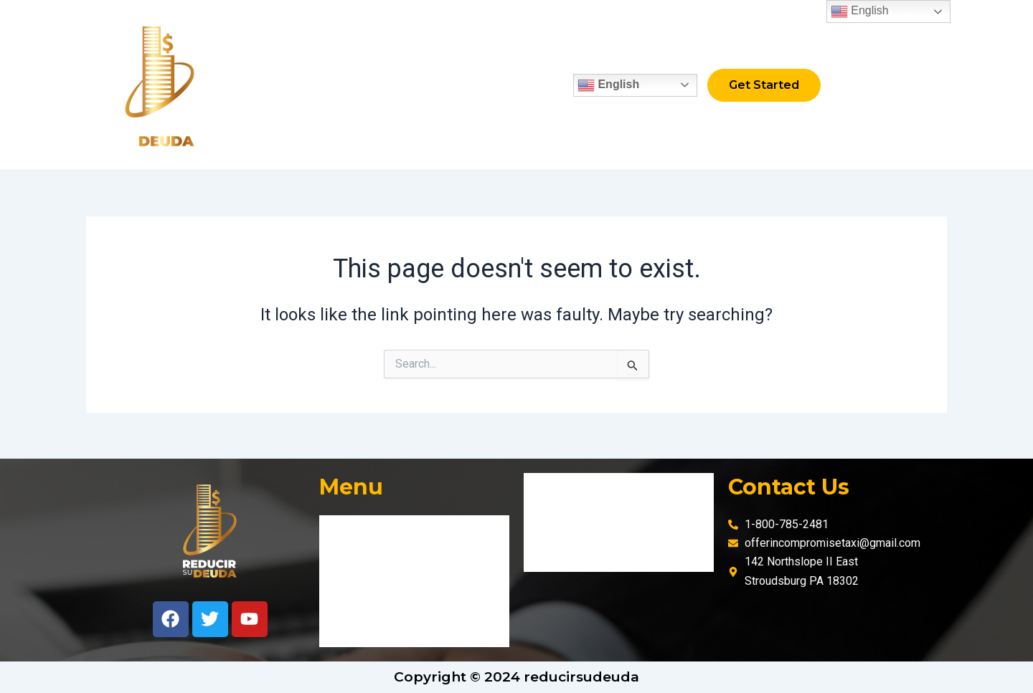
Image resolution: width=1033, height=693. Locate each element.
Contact (514, 85)
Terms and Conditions (593, 489)
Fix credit (359, 85)
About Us (439, 85)
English (585, 85)
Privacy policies (576, 522)
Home (288, 85)
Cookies (557, 555)
